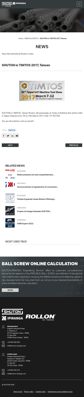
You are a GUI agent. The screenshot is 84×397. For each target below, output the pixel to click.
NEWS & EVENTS (31, 38)
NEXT (10, 145)
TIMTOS (11, 130)
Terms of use (17, 391)
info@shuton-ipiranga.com (16, 346)
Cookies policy (41, 391)
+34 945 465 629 (13, 342)
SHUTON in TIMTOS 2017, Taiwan (53, 38)
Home (20, 38)
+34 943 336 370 (13, 370)
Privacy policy (29, 391)
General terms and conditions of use (60, 391)
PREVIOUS (73, 145)
